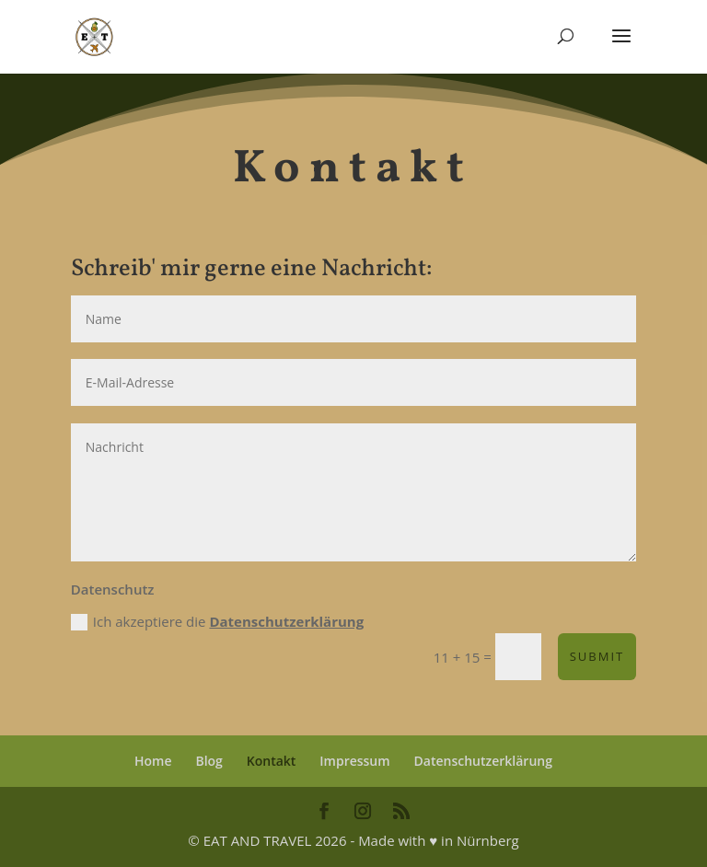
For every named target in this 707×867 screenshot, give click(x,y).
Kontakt (271, 760)
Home (153, 760)
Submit (597, 656)
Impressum (354, 760)
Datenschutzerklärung (286, 621)
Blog (208, 760)
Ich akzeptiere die (217, 621)
